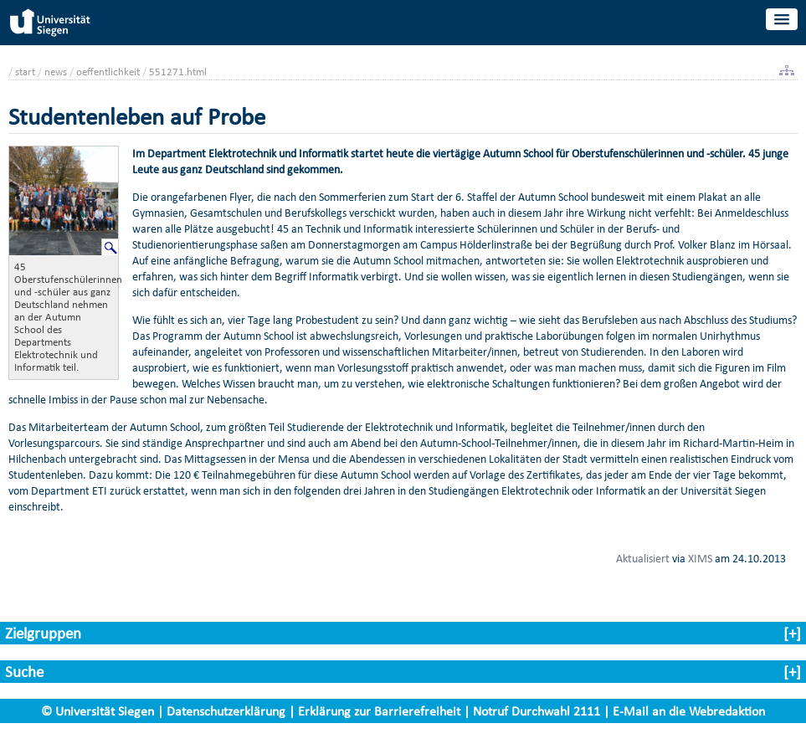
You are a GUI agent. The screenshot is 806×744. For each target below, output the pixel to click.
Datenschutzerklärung (226, 711)
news (55, 71)
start (25, 71)
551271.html (178, 71)
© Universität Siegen (97, 711)
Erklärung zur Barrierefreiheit (379, 711)
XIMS (700, 558)
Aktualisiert (643, 558)
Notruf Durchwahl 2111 (536, 711)
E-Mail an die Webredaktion (689, 711)
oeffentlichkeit (108, 71)
